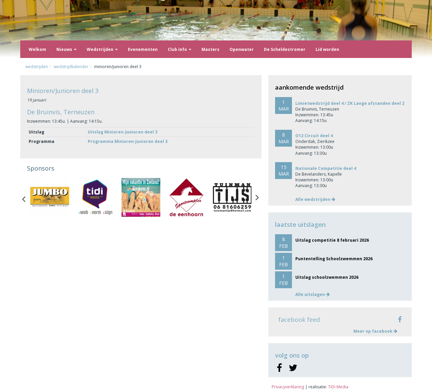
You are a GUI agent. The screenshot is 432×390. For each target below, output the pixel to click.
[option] (49, 197)
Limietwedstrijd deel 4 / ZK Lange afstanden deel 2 (349, 103)
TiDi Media (338, 387)
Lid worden (327, 49)
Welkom (37, 49)
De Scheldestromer (284, 49)
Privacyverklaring (288, 387)
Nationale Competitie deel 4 (325, 168)
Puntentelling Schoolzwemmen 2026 (334, 259)
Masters (210, 49)
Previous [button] (27, 197)
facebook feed (299, 320)
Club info (179, 49)
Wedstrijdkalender (71, 66)
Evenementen (143, 49)
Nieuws (66, 49)
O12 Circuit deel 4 (314, 136)
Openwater (242, 49)
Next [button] (257, 197)
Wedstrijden (102, 49)
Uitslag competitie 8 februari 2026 (332, 240)
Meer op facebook (375, 331)
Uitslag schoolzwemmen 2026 (326, 277)
